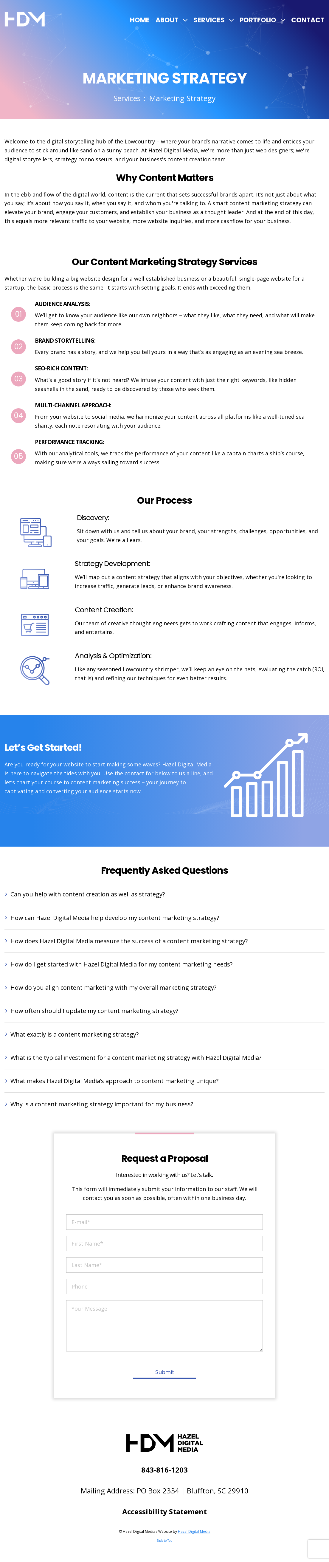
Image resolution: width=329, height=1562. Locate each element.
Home (140, 20)
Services (209, 20)
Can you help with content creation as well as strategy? (87, 894)
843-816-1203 (164, 1470)
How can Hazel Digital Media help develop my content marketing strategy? (114, 918)
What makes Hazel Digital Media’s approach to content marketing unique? (114, 1081)
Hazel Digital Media (194, 1531)
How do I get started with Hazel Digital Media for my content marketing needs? (121, 964)
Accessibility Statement (164, 1511)
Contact (308, 20)
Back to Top (164, 1540)
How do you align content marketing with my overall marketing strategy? (113, 987)
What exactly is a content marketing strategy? (74, 1034)
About (167, 20)
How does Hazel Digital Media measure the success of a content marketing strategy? (129, 941)
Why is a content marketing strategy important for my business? (101, 1104)
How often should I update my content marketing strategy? (94, 1011)
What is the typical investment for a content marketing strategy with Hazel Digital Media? (135, 1058)
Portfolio (258, 20)
